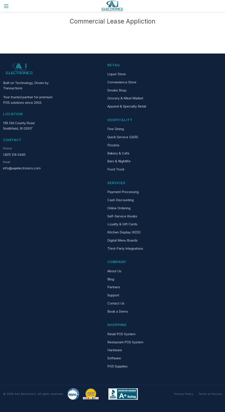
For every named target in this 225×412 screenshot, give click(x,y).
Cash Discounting (120, 200)
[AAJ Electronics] (19, 69)
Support (113, 295)
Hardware (114, 350)
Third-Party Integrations (125, 248)
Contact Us (115, 303)
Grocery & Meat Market (125, 98)
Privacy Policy (183, 394)
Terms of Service (210, 394)
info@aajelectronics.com (22, 168)
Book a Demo (117, 311)
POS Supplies (117, 366)
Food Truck (115, 169)
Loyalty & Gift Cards (122, 224)
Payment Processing (123, 192)
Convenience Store (121, 82)
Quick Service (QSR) (122, 137)
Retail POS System (121, 334)
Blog (110, 279)
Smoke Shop (116, 90)
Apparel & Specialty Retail (126, 106)
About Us (114, 271)
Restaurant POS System (125, 342)
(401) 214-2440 (14, 154)
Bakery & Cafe (118, 153)
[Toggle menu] (6, 6)
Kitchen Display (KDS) (124, 232)
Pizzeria (113, 145)
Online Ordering (118, 208)
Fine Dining (115, 129)
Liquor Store (116, 74)
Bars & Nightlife (119, 161)
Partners (113, 287)
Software (114, 358)
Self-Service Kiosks (122, 216)
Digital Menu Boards (122, 240)
